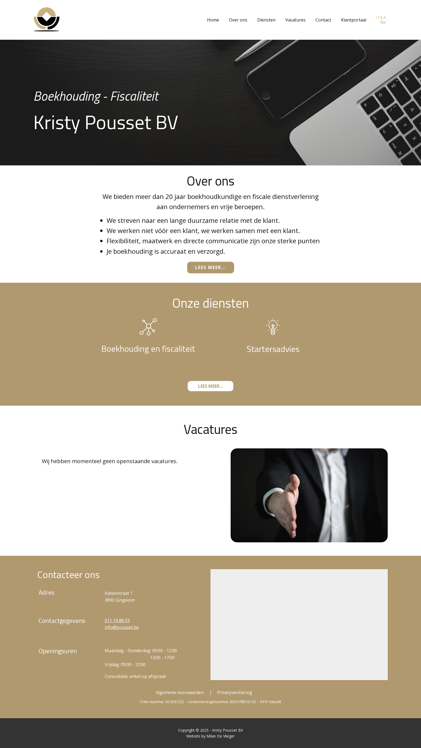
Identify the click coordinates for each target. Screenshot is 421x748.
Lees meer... (210, 267)
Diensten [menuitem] (266, 20)
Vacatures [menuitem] (295, 20)
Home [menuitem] (213, 20)
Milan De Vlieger (220, 736)
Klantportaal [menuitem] (353, 20)
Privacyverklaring (234, 692)
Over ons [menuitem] (238, 20)
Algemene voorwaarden (180, 692)
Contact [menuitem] (323, 20)
